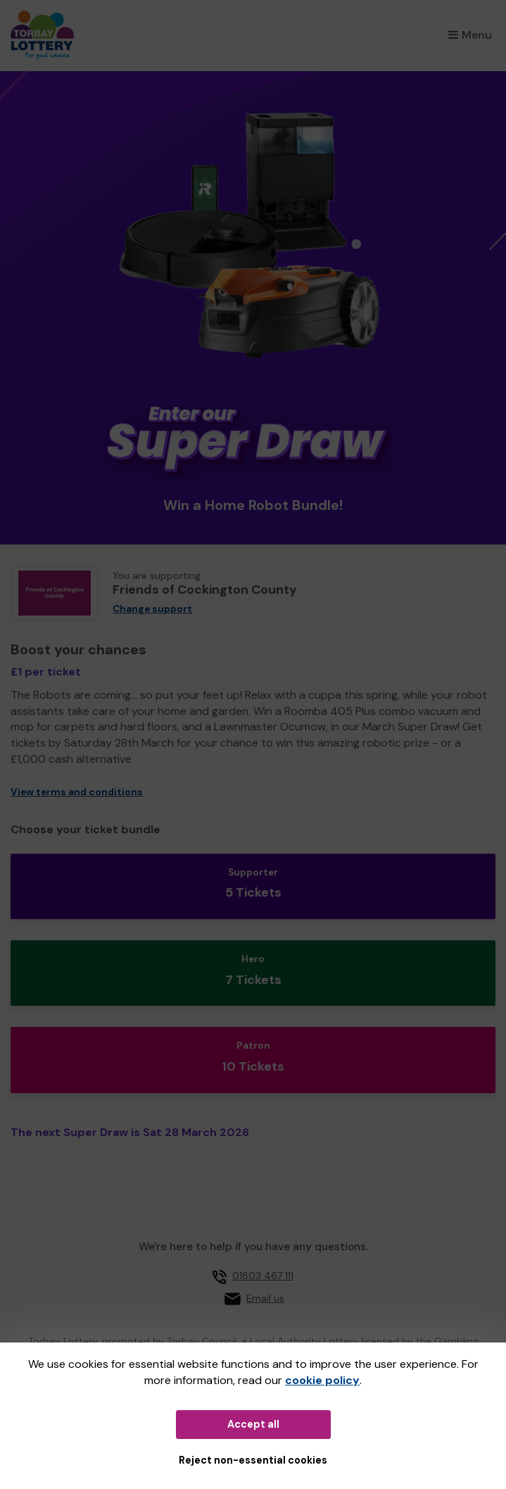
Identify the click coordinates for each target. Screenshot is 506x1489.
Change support (152, 609)
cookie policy (322, 1380)
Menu (470, 34)
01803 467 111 (262, 1275)
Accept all (253, 1424)
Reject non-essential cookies (253, 1460)
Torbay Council (201, 1341)
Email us (265, 1298)
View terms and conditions (77, 792)
